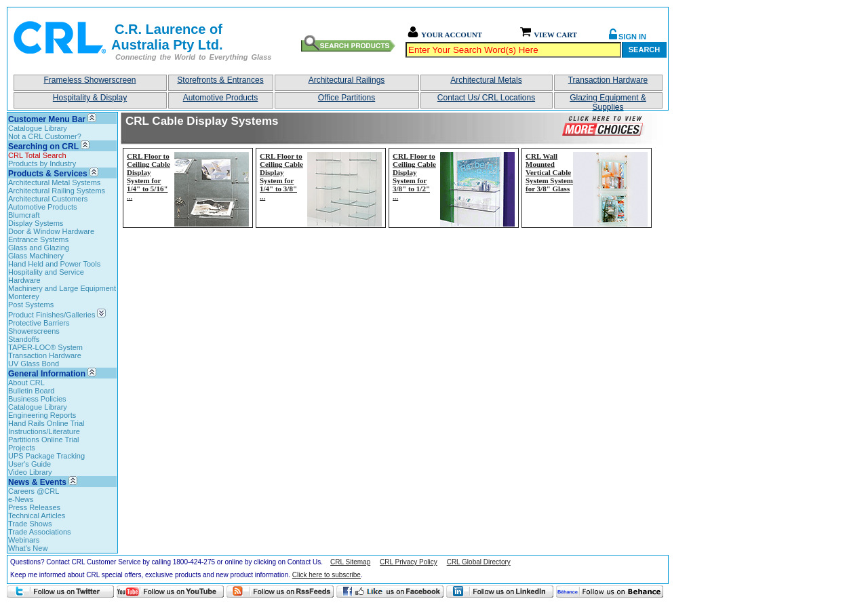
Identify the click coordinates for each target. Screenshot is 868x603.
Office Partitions (346, 97)
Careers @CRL (33, 491)
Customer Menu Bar (46, 119)
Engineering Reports (42, 415)
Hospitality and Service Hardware (46, 276)
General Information (46, 373)
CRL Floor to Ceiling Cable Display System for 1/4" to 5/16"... (148, 176)
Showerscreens (34, 331)
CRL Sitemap (350, 562)
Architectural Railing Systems (56, 191)
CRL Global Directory (479, 562)
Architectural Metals (485, 80)
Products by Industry (42, 163)
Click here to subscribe (326, 575)
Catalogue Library (37, 128)
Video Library (30, 472)
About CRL (26, 382)
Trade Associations (39, 532)
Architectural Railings (347, 80)
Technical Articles (36, 515)
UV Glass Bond (33, 363)
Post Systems (31, 304)
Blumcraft (23, 215)
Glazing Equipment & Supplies (608, 101)
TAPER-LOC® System (45, 347)
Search (644, 49)
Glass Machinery (36, 256)
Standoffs (23, 339)
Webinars (23, 540)
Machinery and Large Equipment (62, 288)
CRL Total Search (37, 155)
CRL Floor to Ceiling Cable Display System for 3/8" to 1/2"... (414, 176)
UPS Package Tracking (46, 456)
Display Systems (35, 223)
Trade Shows (30, 524)
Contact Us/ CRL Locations (486, 97)
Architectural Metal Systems (54, 182)
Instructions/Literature (44, 431)
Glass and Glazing (38, 248)
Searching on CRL (43, 146)
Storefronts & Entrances (220, 80)
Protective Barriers (38, 323)
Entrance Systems (38, 239)
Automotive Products (220, 97)
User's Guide (29, 464)
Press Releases (34, 507)
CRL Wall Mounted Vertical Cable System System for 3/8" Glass (549, 172)
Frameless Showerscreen (89, 80)
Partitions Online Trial (43, 439)
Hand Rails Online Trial (46, 423)
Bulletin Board (31, 391)
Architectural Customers (47, 199)
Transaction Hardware (608, 80)
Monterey (23, 296)
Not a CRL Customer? (44, 136)
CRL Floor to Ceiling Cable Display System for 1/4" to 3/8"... (281, 176)
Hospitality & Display (90, 97)
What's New (27, 548)
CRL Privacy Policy (408, 562)
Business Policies (37, 399)
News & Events (37, 482)
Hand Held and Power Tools (54, 264)
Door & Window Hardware (51, 231)
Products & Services (47, 173)
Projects (21, 448)
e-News (20, 499)
